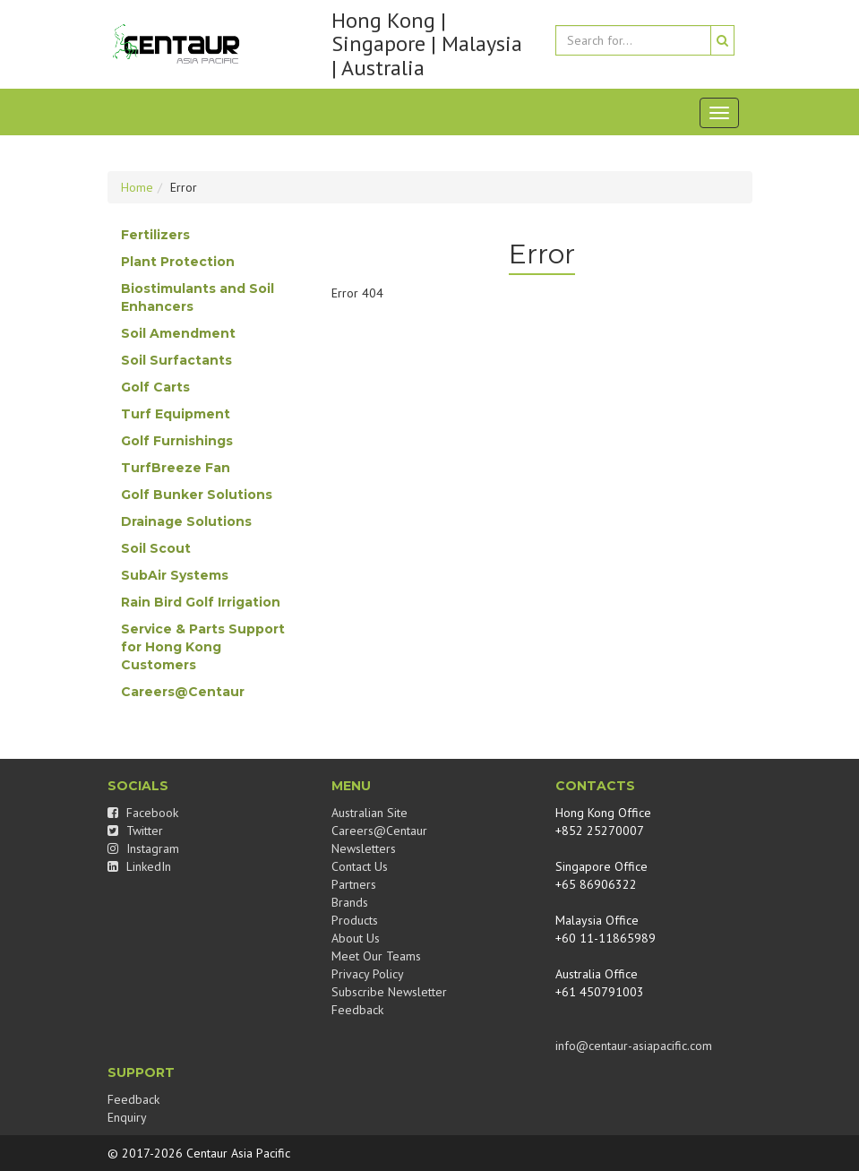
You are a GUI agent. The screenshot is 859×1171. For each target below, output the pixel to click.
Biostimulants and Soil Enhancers (197, 297)
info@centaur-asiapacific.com (633, 1046)
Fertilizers (155, 235)
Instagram (143, 848)
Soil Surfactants (176, 360)
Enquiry (127, 1117)
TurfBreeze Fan (175, 468)
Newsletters (363, 848)
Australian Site (369, 813)
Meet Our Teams (376, 956)
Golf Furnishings (177, 441)
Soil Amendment (178, 333)
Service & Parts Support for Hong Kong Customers (203, 647)
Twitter (135, 830)
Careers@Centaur (183, 692)
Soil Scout (156, 548)
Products (354, 920)
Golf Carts (155, 387)
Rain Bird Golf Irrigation (200, 602)
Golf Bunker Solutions (196, 494)
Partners (353, 884)
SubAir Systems (174, 575)
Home (137, 187)
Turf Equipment (175, 414)
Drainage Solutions (186, 521)
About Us (355, 938)
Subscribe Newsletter (389, 992)
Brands (349, 902)
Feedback (357, 1010)
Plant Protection (178, 262)
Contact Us (359, 866)
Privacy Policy (367, 974)
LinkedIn (139, 866)
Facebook (142, 813)
